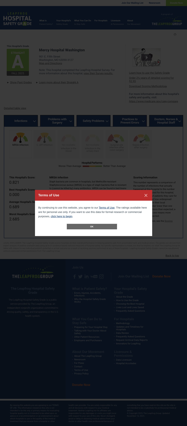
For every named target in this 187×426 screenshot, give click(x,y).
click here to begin (61, 216)
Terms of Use (107, 207)
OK (92, 226)
